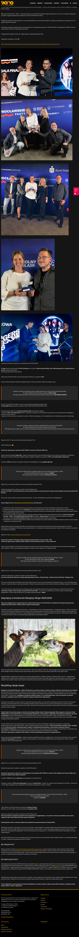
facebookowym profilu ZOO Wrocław (23, 503)
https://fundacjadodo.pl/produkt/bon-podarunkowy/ (29, 849)
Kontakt (56, 3)
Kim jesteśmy (4, 927)
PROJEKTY (36, 864)
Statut (2, 925)
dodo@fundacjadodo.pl (7, 917)
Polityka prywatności (6, 929)
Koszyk (75, 3)
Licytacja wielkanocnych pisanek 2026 (20, 534)
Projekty (40, 3)
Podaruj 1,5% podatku (46, 909)
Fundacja (33, 3)
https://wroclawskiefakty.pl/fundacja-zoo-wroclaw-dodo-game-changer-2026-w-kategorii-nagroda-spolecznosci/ (30, 44)
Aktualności (48, 3)
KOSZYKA (57, 865)
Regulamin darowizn (6, 931)
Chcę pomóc (64, 3)
